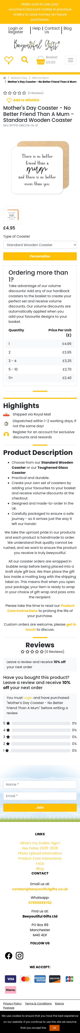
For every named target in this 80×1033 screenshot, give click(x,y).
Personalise (40, 256)
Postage (8, 1008)
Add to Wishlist (22, 100)
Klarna (59, 1003)
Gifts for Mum (40, 78)
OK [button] (54, 1028)
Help (36, 28)
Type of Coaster (16, 236)
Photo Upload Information (40, 853)
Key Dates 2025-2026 (40, 848)
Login (27, 697)
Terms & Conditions (38, 1003)
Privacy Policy (12, 1003)
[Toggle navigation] (71, 60)
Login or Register (15, 30)
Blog (68, 28)
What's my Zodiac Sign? (40, 843)
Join (40, 807)
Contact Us (52, 30)
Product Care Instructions (40, 858)
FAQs (40, 863)
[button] (8, 167)
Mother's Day (19, 78)
